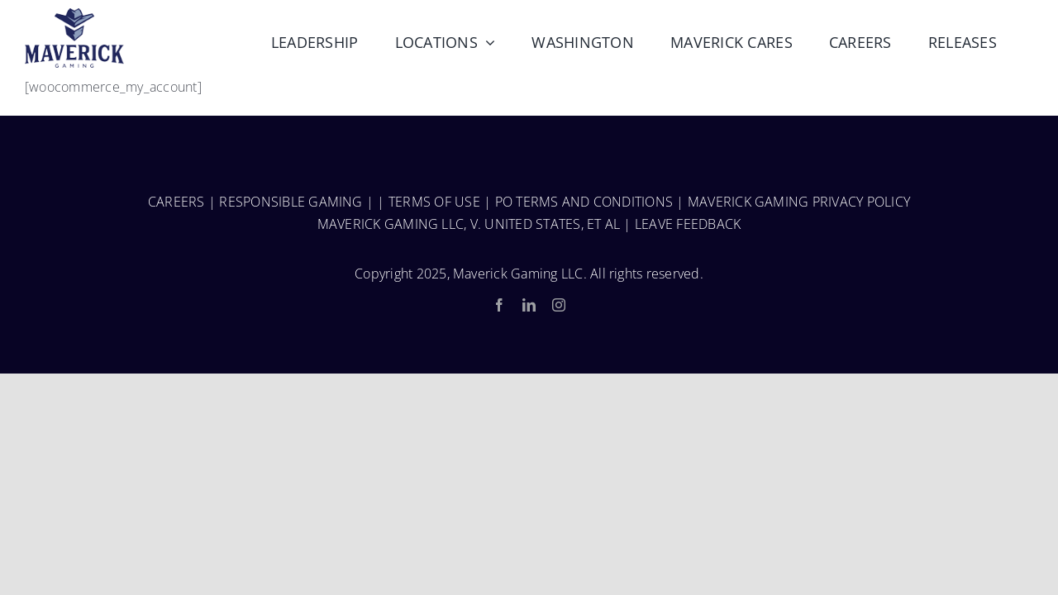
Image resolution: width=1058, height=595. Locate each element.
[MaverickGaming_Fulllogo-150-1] (74, 15)
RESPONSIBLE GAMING (290, 202)
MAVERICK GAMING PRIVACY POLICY (799, 202)
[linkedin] (529, 305)
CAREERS (176, 202)
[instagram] (558, 305)
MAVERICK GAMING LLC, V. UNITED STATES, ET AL (469, 224)
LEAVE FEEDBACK (688, 224)
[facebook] (499, 305)
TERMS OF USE (434, 202)
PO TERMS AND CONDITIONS (584, 202)
